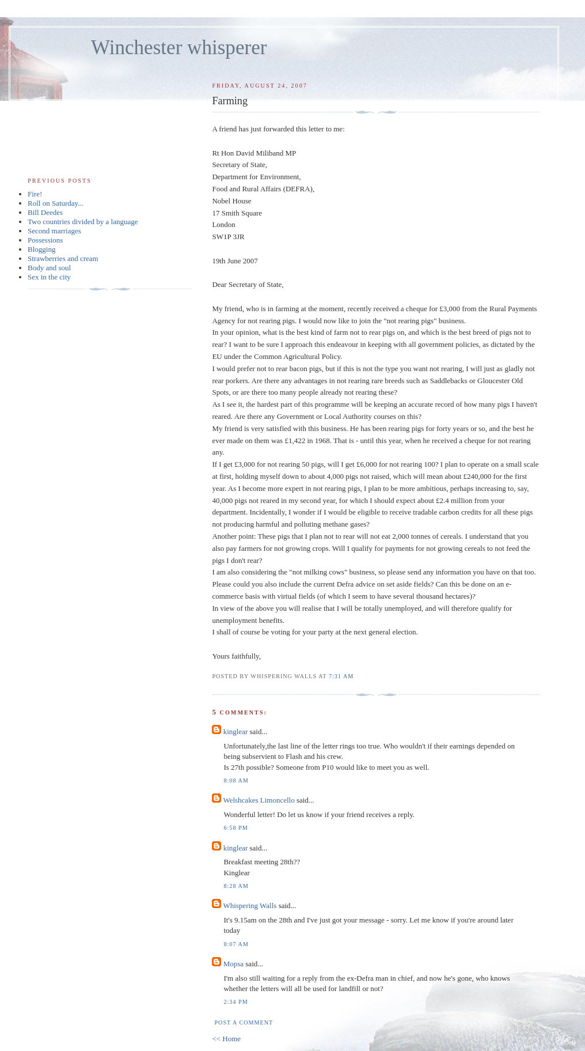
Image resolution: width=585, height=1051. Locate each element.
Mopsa (233, 963)
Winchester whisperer (179, 47)
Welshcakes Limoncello (258, 800)
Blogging (41, 249)
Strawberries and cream (63, 258)
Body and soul (49, 267)
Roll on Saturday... (55, 203)
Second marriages (54, 230)
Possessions (45, 240)
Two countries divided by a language (83, 221)
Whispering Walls (249, 905)
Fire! (35, 194)
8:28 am (235, 886)
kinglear (235, 731)
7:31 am (341, 676)
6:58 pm (235, 828)
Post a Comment (243, 1022)
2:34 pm (235, 1002)
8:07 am (235, 944)
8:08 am (235, 780)
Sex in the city (49, 277)
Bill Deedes (45, 212)
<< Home (226, 1038)
